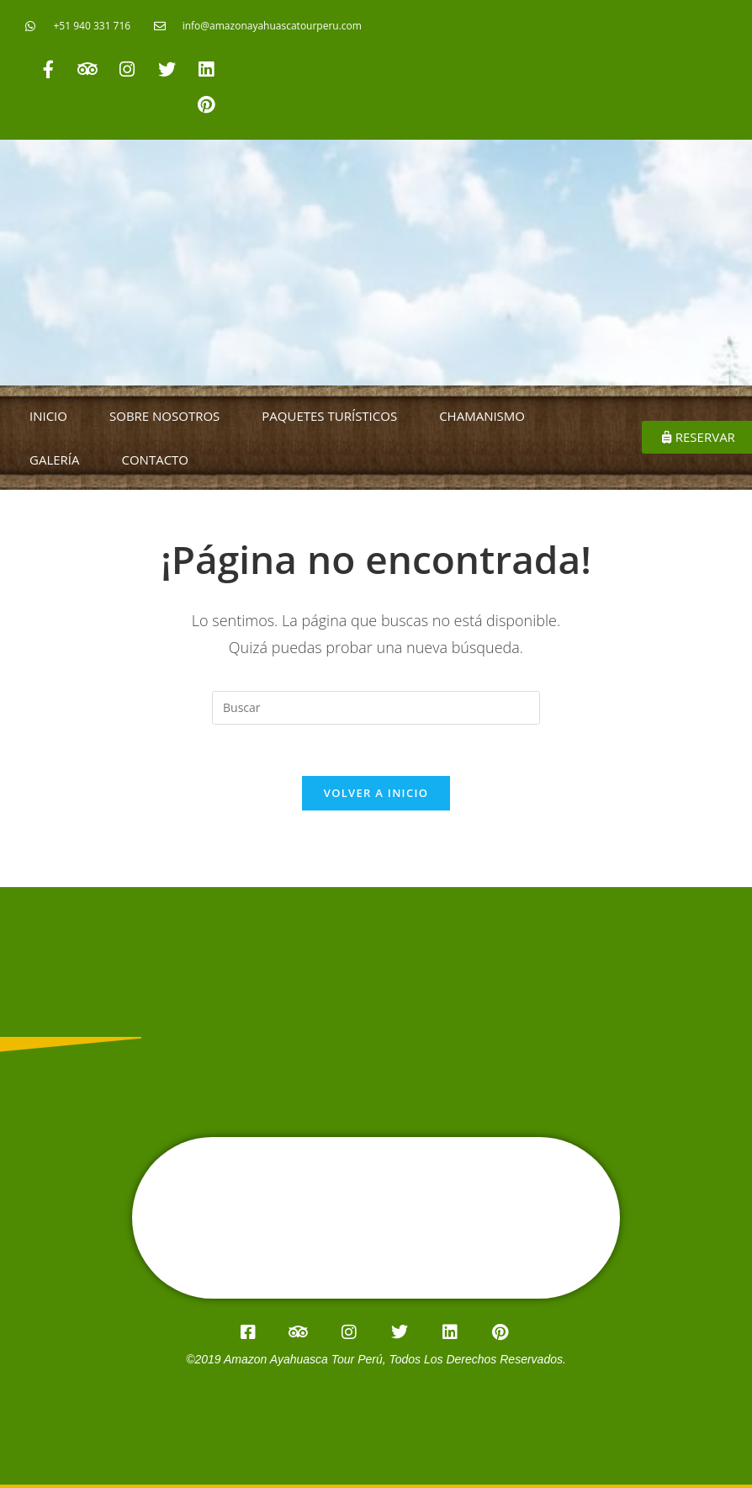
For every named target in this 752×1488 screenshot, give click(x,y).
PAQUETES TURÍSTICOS (329, 415)
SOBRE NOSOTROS (164, 415)
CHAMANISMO (482, 415)
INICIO (48, 415)
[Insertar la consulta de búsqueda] (376, 708)
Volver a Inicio (376, 792)
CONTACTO (155, 459)
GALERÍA (54, 459)
